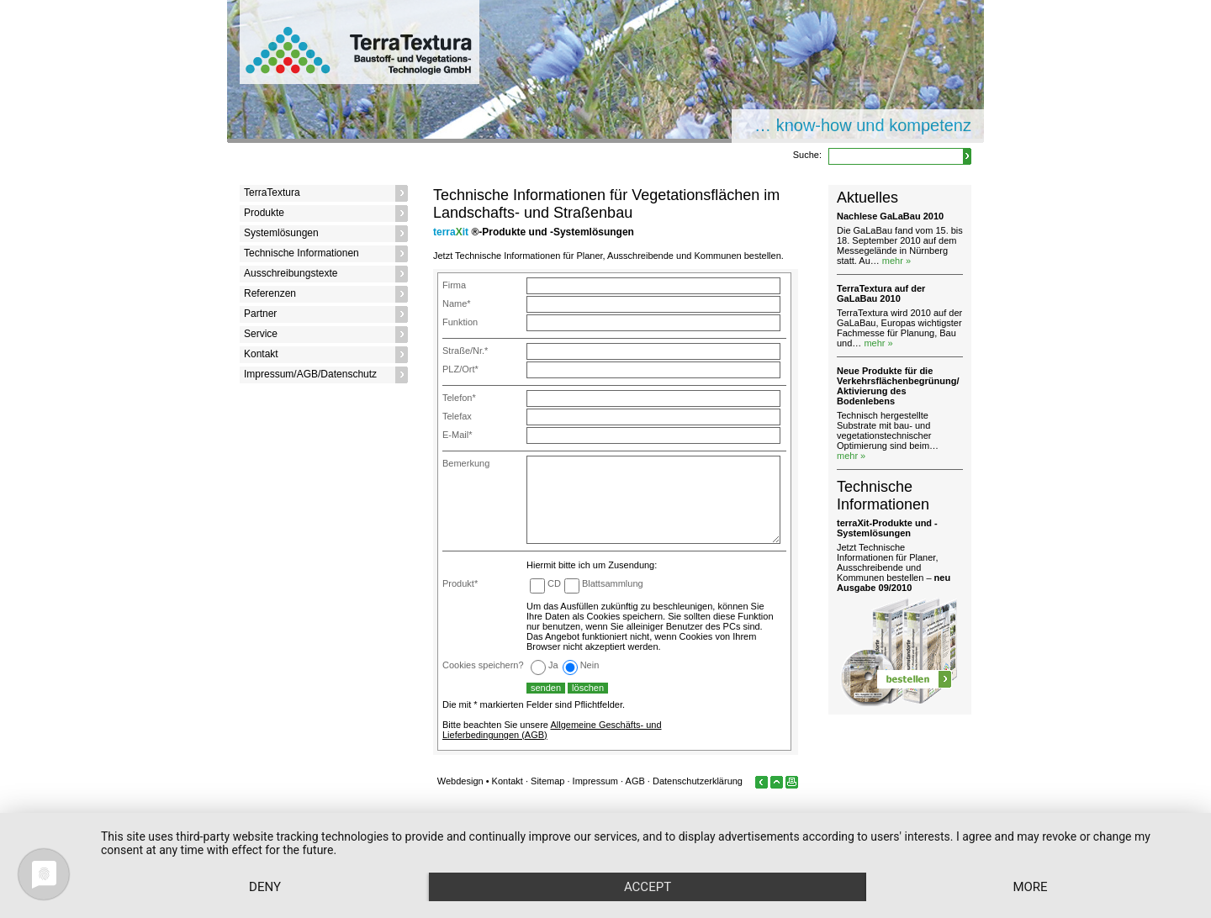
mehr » (896, 261)
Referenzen (270, 293)
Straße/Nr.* (465, 351)
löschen (588, 688)
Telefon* (459, 398)
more (1030, 886)
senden (546, 688)
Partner (260, 313)
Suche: (807, 155)
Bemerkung (465, 463)
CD (554, 583)
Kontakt (261, 354)
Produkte (264, 213)
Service (261, 334)
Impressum (595, 781)
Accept (647, 886)
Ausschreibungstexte (290, 273)
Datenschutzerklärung (698, 781)
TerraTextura (272, 192)
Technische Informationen (301, 253)
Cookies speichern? (483, 665)
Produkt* (460, 583)
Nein (590, 665)
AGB (635, 781)
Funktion (460, 322)
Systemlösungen (281, 233)
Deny (265, 886)
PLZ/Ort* (460, 369)
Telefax (457, 416)
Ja (553, 665)
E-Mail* (457, 435)
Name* (456, 303)
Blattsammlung (612, 583)
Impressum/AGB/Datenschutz (310, 374)
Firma (454, 285)
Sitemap (547, 781)
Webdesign (460, 781)
